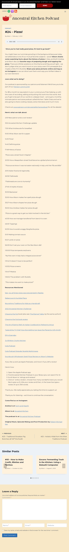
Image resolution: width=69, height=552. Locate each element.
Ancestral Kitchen (21, 411)
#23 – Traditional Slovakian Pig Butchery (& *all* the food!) (17, 436)
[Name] (12, 525)
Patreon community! (22, 87)
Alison (9, 36)
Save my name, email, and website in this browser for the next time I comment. (31, 530)
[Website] (57, 525)
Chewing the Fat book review (16, 319)
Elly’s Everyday (10, 335)
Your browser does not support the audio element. (34, 41)
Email (28, 525)
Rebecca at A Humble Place (16, 298)
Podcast (8, 28)
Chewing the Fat (11, 314)
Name (6, 525)
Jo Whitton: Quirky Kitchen (15, 340)
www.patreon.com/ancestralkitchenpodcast (30, 107)
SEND (45, 5)
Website (51, 525)
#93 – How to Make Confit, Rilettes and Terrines (14, 462)
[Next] (63, 466)
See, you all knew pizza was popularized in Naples (24, 293)
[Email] (35, 525)
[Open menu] (65, 11)
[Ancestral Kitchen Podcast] (31, 18)
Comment (6, 497)
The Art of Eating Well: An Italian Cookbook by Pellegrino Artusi (29, 325)
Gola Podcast (10, 346)
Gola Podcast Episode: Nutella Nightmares (21, 351)
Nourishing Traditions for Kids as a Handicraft (22, 303)
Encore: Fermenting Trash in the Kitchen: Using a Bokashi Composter (51, 462)
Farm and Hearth (22, 406)
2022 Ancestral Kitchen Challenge (18, 309)
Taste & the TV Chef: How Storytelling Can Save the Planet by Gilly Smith (33, 330)
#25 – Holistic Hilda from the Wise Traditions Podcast (51, 436)
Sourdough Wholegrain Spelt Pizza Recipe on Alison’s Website (29, 356)
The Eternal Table (37, 314)
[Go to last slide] (5, 466)
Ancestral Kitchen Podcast (30, 416)
